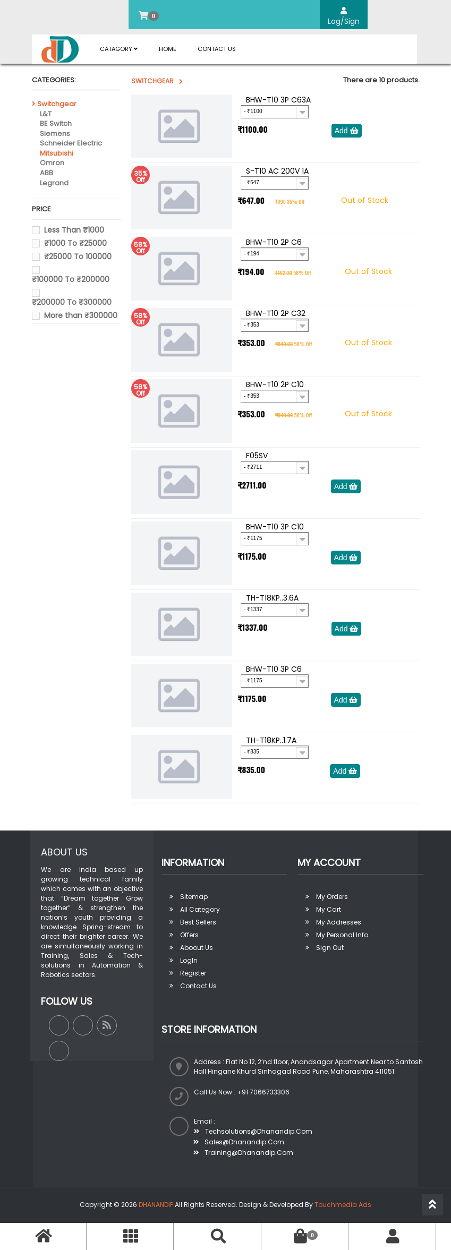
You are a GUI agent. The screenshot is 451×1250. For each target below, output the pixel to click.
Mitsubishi (56, 153)
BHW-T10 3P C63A (278, 100)
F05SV (257, 455)
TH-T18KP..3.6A (272, 598)
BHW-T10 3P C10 (275, 526)
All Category (200, 909)
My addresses (338, 922)
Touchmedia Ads (342, 1204)
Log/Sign (344, 17)
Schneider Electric (71, 143)
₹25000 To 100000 (78, 256)
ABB (46, 173)
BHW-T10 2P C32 (275, 313)
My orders (332, 896)
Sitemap (194, 896)
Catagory (119, 49)
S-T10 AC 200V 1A (277, 171)
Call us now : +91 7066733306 (242, 1092)
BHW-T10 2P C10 (275, 384)
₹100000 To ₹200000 (70, 279)
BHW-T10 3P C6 (274, 669)
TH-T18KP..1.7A (271, 740)
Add (347, 130)
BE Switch (56, 123)
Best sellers (198, 922)
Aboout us (196, 947)
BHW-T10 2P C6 (274, 242)
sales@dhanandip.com (238, 1141)
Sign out (330, 947)
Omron (52, 163)
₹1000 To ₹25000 (75, 243)
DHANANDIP (156, 1204)
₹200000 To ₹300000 (72, 302)
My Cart (328, 909)
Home (167, 49)
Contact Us (217, 49)
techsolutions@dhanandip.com (253, 1131)
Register (193, 973)
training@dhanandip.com (243, 1152)
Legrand (54, 183)
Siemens (55, 134)
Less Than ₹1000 (74, 230)
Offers (189, 934)
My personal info (342, 934)
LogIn (189, 960)
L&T (46, 114)
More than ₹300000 (80, 315)
